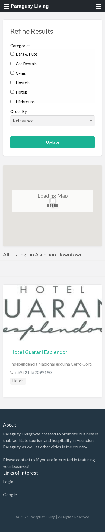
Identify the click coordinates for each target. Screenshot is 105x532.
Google (10, 494)
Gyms (18, 73)
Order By (52, 117)
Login (8, 481)
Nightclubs (22, 101)
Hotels (19, 92)
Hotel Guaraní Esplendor (38, 352)
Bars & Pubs (24, 54)
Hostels (20, 82)
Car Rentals (23, 63)
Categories (20, 45)
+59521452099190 (33, 372)
